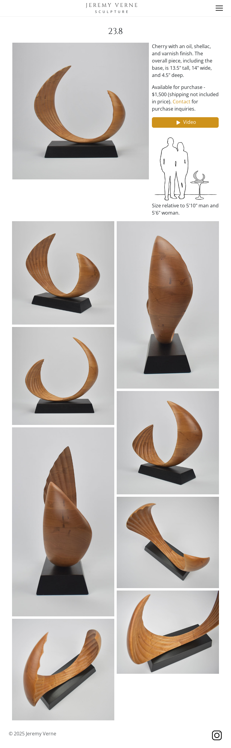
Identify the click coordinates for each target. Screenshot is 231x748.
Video (185, 122)
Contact (181, 101)
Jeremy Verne (112, 5)
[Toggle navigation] (219, 8)
